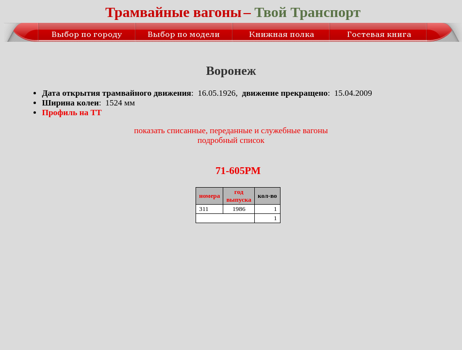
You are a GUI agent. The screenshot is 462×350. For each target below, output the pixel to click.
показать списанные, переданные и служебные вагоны (231, 130)
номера (209, 195)
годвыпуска (238, 195)
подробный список (231, 140)
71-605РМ (238, 170)
